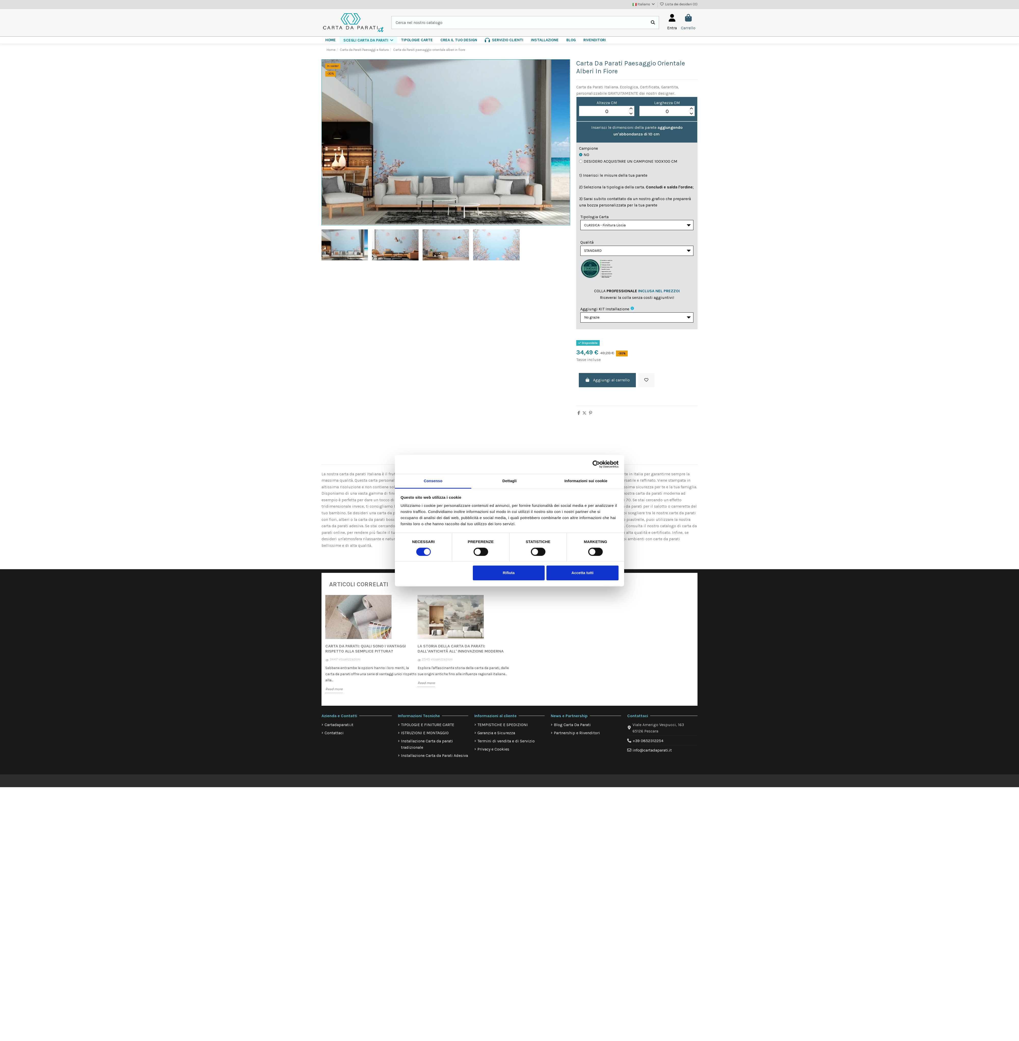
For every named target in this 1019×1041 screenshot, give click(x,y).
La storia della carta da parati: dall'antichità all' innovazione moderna (461, 653)
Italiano (644, 4)
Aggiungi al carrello (607, 384)
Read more (334, 693)
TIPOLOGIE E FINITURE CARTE (427, 728)
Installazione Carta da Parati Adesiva (434, 759)
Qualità (587, 243)
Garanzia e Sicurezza (496, 736)
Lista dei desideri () (679, 4)
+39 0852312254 (648, 744)
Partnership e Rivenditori (577, 736)
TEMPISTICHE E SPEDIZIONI (502, 728)
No (584, 154)
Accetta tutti (582, 573)
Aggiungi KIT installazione (604, 311)
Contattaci (334, 736)
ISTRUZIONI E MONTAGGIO (425, 736)
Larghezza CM (667, 102)
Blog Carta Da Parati (572, 728)
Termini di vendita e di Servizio (506, 744)
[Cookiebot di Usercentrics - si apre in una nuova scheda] (596, 464)
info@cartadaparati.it (652, 754)
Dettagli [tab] (509, 481)
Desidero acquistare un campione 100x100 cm (628, 161)
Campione (588, 148)
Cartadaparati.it (339, 728)
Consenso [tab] (433, 481)
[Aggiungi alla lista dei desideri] (646, 384)
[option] (371, 651)
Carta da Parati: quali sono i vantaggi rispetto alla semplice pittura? (365, 653)
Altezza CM (607, 102)
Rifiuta (509, 573)
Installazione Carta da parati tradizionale (427, 748)
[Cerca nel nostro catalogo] (653, 22)
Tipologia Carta (594, 216)
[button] (368, 40)
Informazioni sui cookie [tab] (586, 481)
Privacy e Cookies (493, 753)
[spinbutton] (606, 111)
